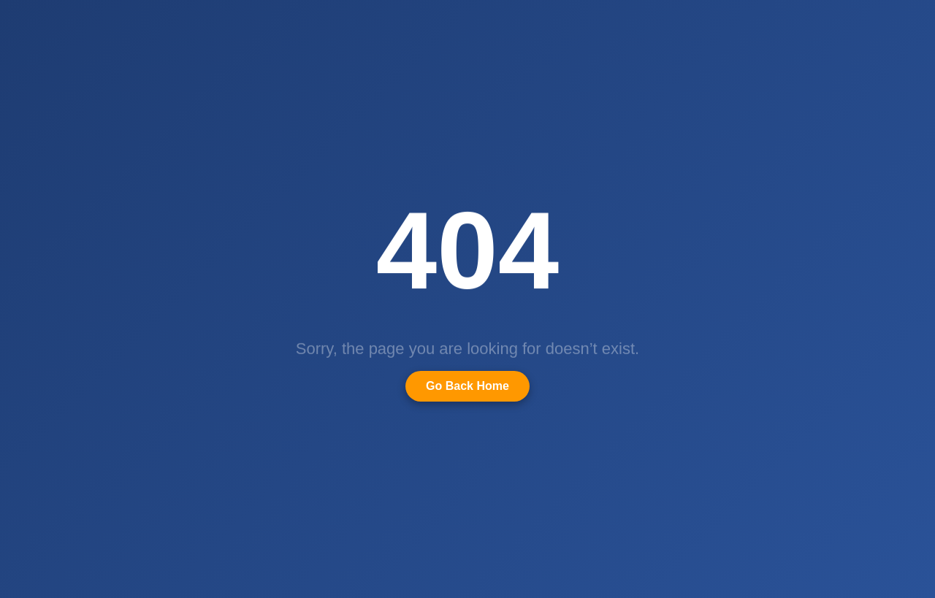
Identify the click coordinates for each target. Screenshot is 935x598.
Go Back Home (467, 386)
